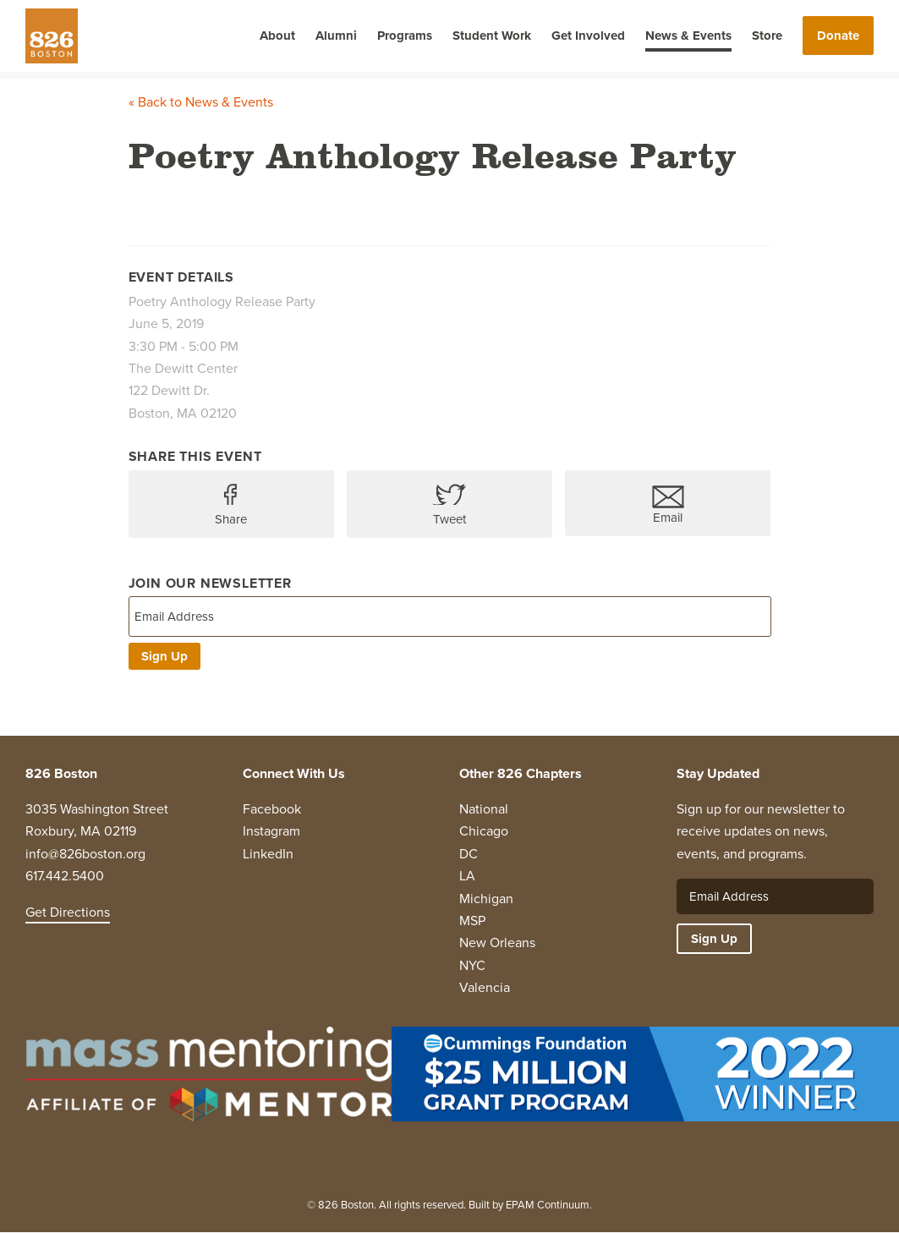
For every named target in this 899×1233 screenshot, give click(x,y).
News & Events (688, 35)
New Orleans (497, 942)
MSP (472, 920)
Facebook (272, 809)
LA (467, 875)
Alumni (336, 35)
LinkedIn (268, 853)
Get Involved (588, 35)
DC (468, 853)
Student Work (491, 35)
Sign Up (164, 656)
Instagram (271, 831)
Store (767, 35)
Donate (838, 35)
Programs (404, 35)
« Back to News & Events (201, 102)
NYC (472, 965)
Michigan (486, 898)
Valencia (484, 987)
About (277, 35)
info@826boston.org (85, 853)
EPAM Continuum (547, 1205)
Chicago (483, 831)
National (483, 809)
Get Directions (67, 912)
